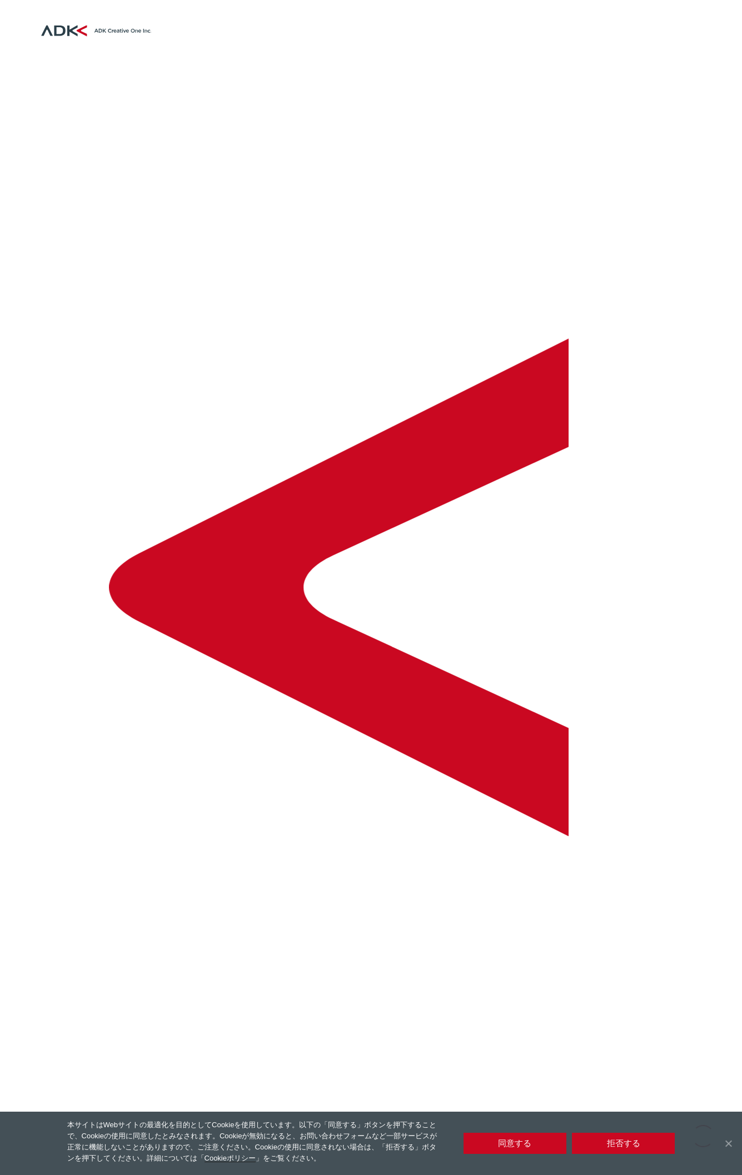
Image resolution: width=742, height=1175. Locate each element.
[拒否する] (728, 1143)
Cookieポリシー (230, 1158)
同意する (514, 1143)
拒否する (623, 1143)
